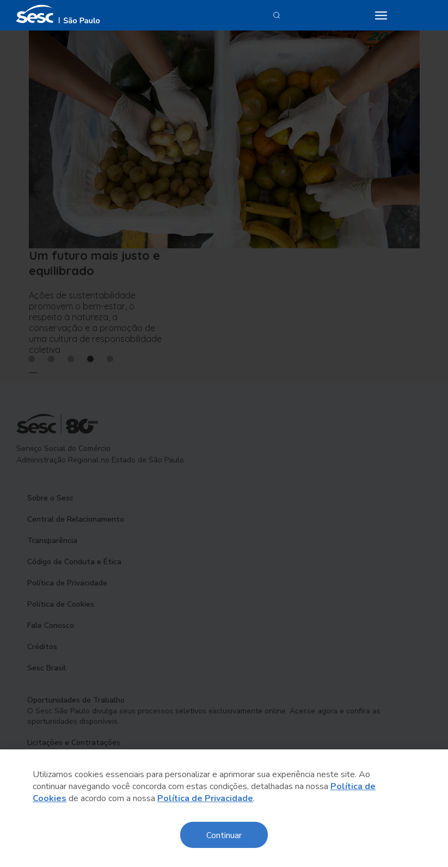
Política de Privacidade (205, 798)
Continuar (224, 834)
